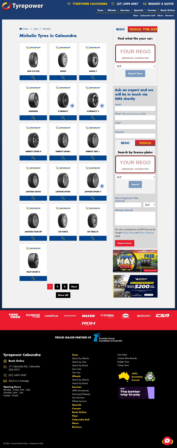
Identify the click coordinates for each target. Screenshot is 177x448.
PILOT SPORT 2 (33, 272)
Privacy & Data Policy (19, 443)
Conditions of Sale (36, 443)
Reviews (169, 15)
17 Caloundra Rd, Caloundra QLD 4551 (24, 368)
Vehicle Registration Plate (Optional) (126, 199)
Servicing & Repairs (81, 394)
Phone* (130, 113)
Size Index (122, 354)
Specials (138, 10)
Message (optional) (124, 210)
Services (125, 10)
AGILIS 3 (93, 71)
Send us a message (19, 380)
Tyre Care (76, 369)
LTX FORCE (63, 232)
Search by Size (79, 361)
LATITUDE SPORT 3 (93, 192)
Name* (118, 104)
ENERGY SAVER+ (63, 151)
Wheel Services (79, 401)
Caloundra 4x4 (147, 15)
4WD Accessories (80, 390)
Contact (152, 10)
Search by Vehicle (80, 358)
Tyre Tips (76, 372)
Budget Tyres (123, 361)
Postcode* (119, 132)
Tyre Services (78, 397)
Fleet (135, 15)
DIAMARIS (33, 111)
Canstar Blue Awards (127, 358)
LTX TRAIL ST (92, 232)
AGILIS (63, 71)
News (160, 15)
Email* (118, 122)
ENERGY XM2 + (93, 151)
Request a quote (158, 3)
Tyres (100, 10)
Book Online (168, 10)
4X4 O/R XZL (33, 71)
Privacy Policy (128, 232)
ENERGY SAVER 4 (33, 151)
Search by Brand (80, 365)
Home (23, 28)
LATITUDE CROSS (33, 192)
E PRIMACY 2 (93, 111)
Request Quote (125, 243)
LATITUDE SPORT (63, 192)
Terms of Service (146, 232)
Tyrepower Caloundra (87, 3)
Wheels (112, 10)
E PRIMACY (63, 111)
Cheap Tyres (123, 365)
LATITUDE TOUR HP (33, 232)
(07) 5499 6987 (127, 3)
